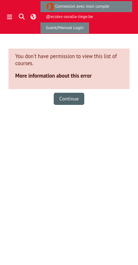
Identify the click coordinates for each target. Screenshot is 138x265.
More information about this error (53, 75)
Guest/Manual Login (65, 27)
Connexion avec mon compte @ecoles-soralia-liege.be (77, 7)
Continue (69, 98)
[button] (22, 17)
